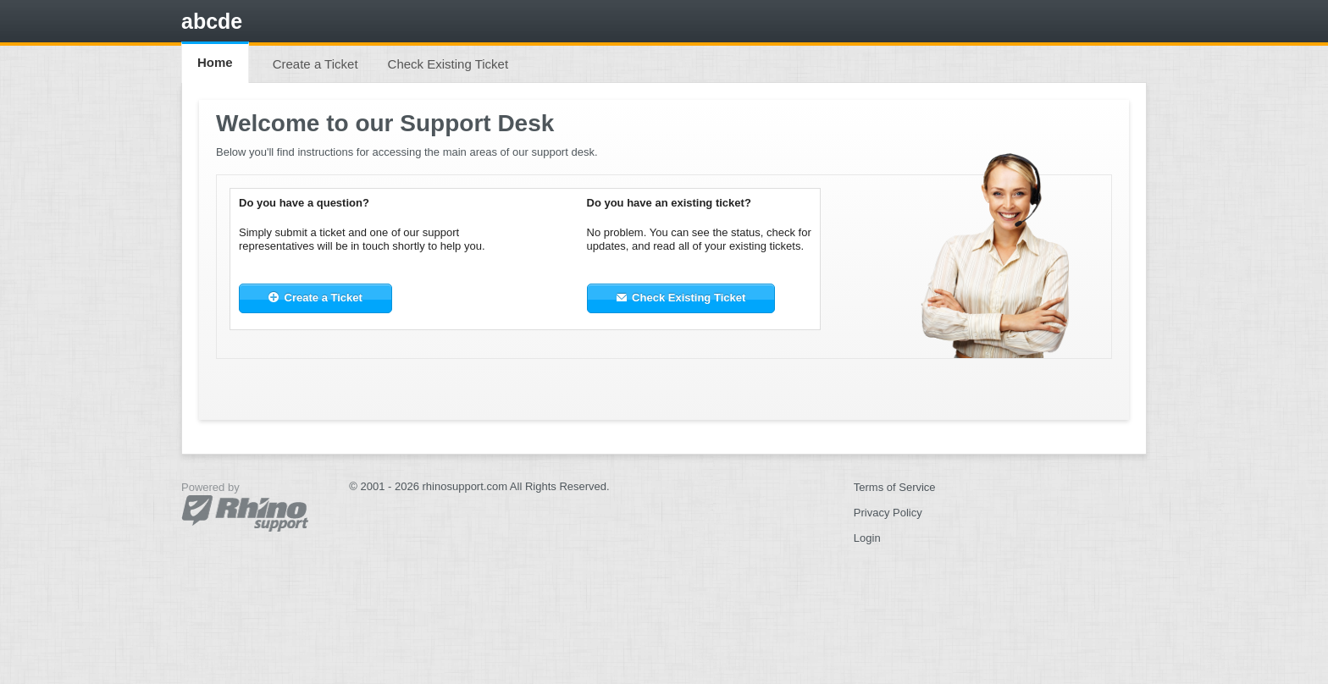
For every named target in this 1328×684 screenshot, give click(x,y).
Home (215, 62)
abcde (211, 21)
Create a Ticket (315, 64)
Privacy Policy (888, 512)
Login (867, 538)
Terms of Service (895, 487)
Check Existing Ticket (448, 64)
